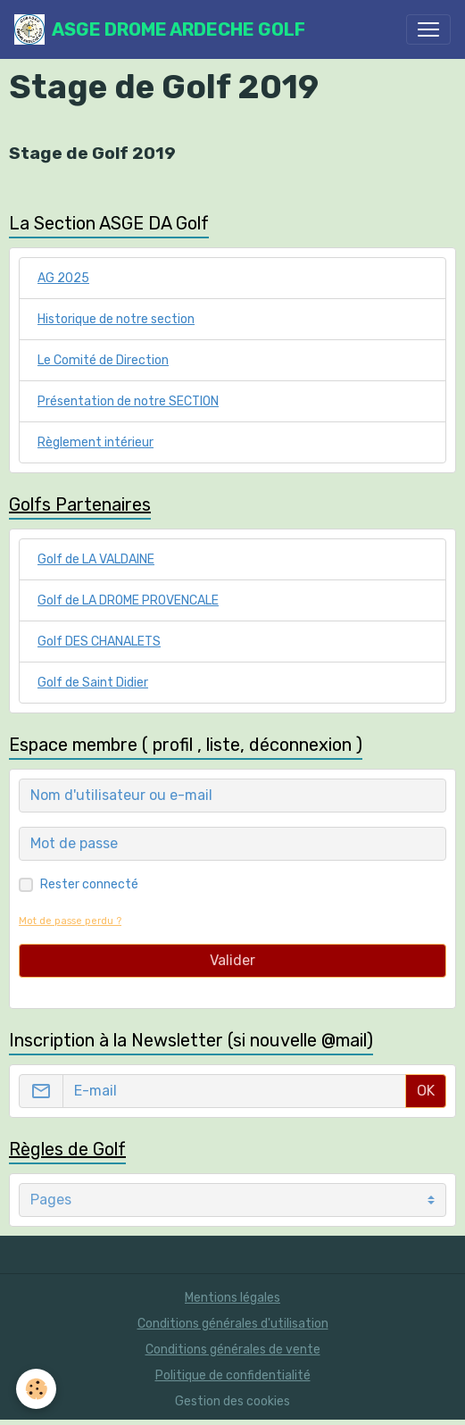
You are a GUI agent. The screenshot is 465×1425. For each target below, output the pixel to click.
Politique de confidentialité (233, 1375)
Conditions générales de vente (232, 1349)
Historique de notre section (116, 319)
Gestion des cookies (232, 1401)
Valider (232, 960)
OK (426, 1090)
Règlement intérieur (95, 442)
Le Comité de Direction (103, 360)
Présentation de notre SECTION (128, 401)
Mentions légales (232, 1297)
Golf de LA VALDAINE (95, 559)
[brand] (159, 29)
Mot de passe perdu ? (70, 921)
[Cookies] (36, 1389)
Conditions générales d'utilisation (232, 1323)
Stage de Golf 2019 (92, 153)
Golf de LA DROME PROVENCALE (128, 600)
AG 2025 (63, 278)
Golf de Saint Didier (92, 682)
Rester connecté (89, 884)
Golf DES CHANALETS (99, 641)
